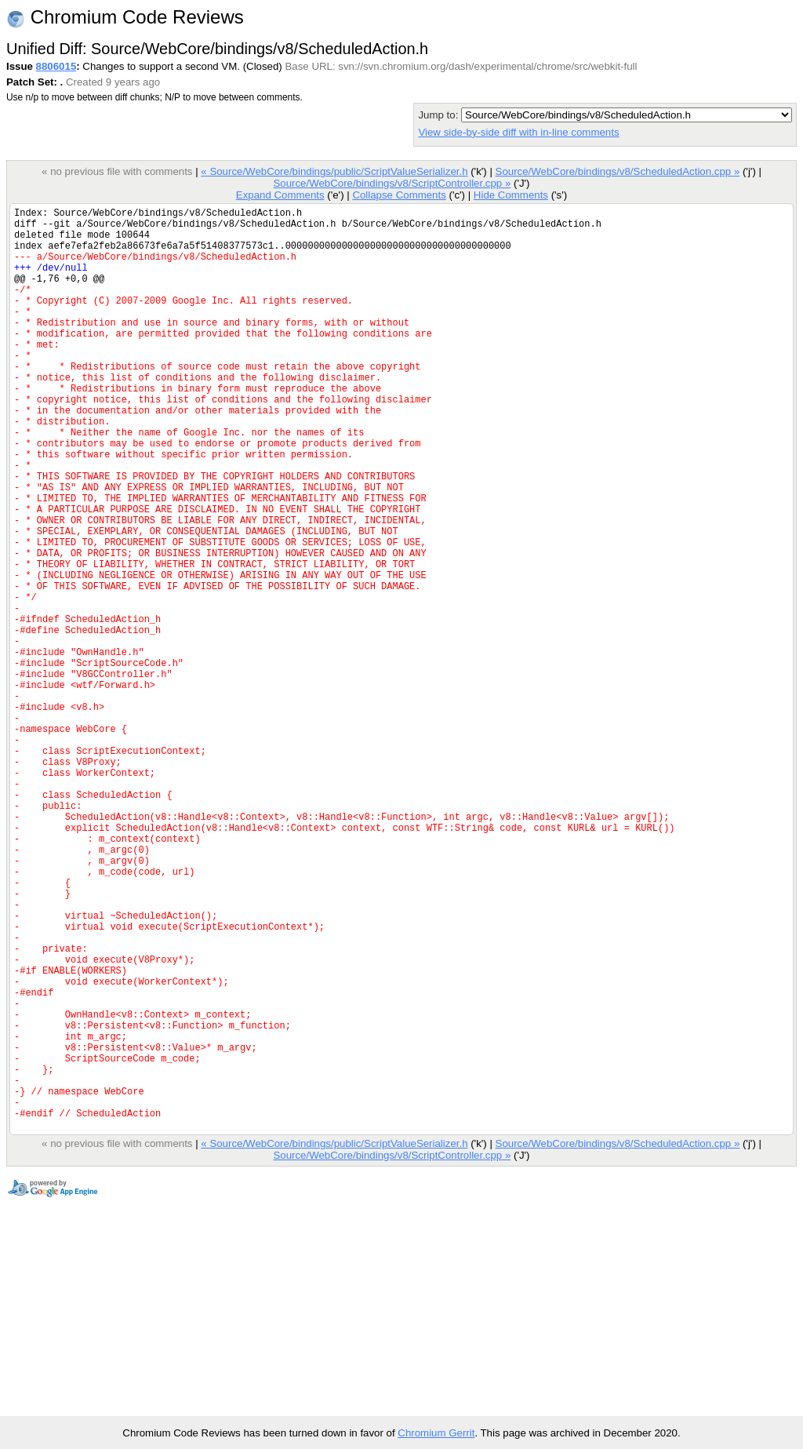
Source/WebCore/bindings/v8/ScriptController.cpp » (392, 183)
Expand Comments (280, 195)
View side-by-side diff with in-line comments (518, 132)
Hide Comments (511, 195)
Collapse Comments (398, 195)
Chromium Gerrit (436, 1433)
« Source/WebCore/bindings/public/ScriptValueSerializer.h (334, 171)
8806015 (56, 66)
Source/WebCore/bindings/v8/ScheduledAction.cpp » (618, 171)
